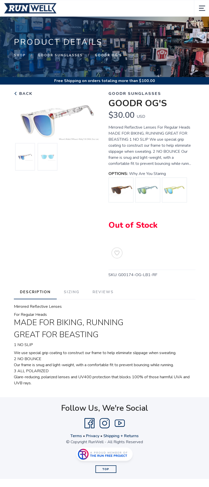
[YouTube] (119, 423)
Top (105, 469)
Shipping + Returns (121, 436)
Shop (20, 55)
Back (23, 93)
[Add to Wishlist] (117, 252)
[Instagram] (104, 423)
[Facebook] (89, 423)
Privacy (92, 436)
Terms (76, 436)
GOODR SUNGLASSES (60, 55)
